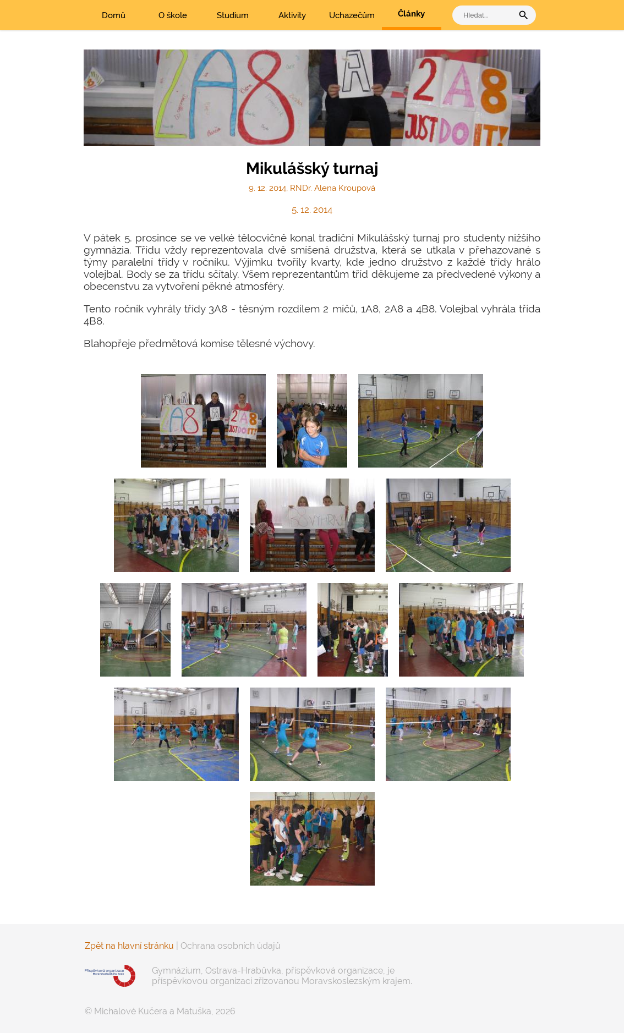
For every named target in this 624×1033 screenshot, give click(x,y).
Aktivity (292, 15)
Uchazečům (352, 15)
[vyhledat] (485, 15)
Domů (113, 15)
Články (411, 14)
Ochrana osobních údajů (230, 946)
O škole (172, 15)
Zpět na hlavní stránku (129, 946)
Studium (233, 15)
